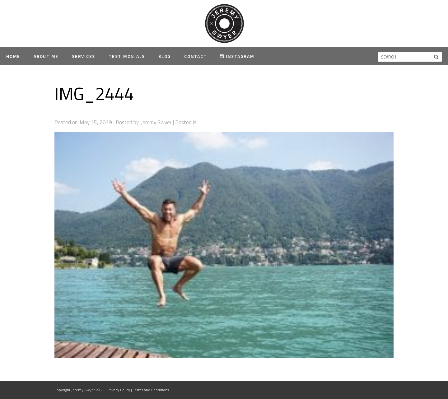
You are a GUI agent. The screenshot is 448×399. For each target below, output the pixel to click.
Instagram (237, 56)
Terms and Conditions (151, 390)
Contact (195, 56)
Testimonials (127, 56)
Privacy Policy (118, 390)
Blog (164, 56)
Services (83, 56)
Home (13, 56)
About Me (46, 56)
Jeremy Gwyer (224, 23)
